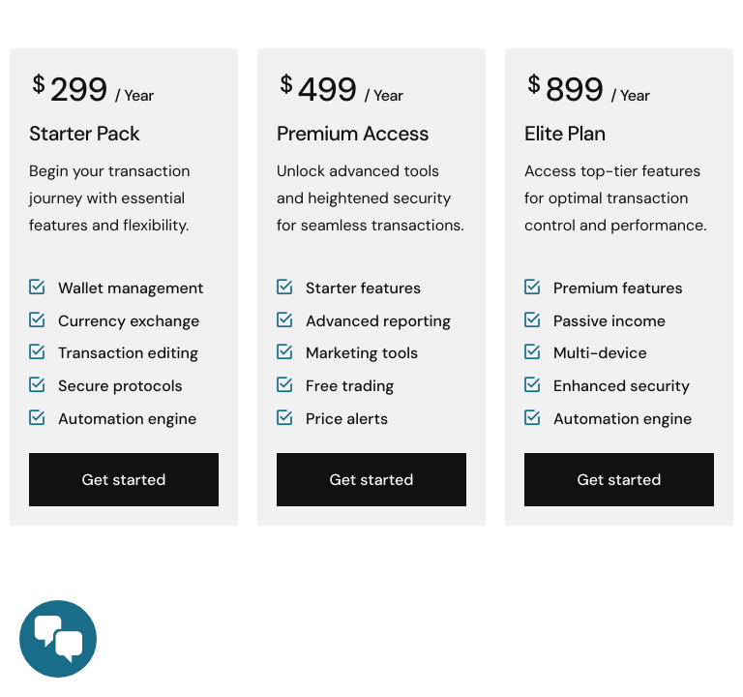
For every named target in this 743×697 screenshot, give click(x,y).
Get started (124, 480)
